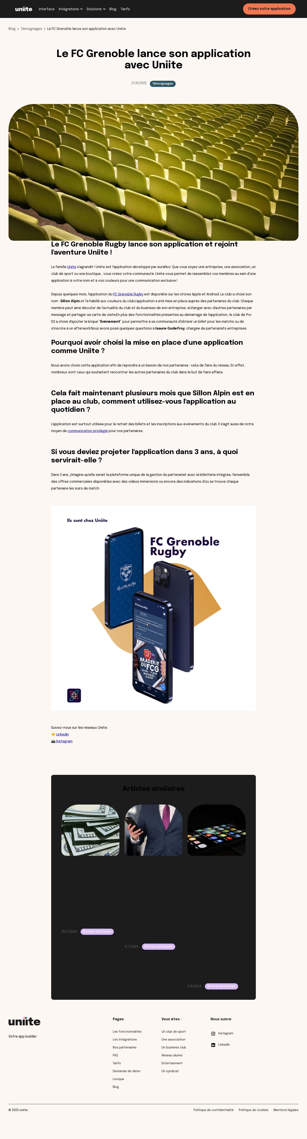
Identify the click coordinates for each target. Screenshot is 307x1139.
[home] (23, 9)
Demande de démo (126, 1071)
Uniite (71, 267)
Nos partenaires (124, 1047)
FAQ (115, 1055)
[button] (70, 9)
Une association (173, 1039)
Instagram (64, 741)
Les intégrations (125, 1039)
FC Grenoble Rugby (128, 294)
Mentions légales (286, 1110)
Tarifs (117, 1063)
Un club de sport (174, 1031)
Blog (12, 29)
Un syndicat (170, 1071)
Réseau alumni (172, 1055)
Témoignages (31, 29)
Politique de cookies (253, 1110)
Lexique (118, 1079)
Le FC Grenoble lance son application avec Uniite (86, 29)
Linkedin (62, 734)
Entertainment (172, 1063)
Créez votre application (269, 9)
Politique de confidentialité (214, 1110)
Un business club (174, 1047)
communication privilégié (88, 431)
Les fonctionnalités (127, 1031)
